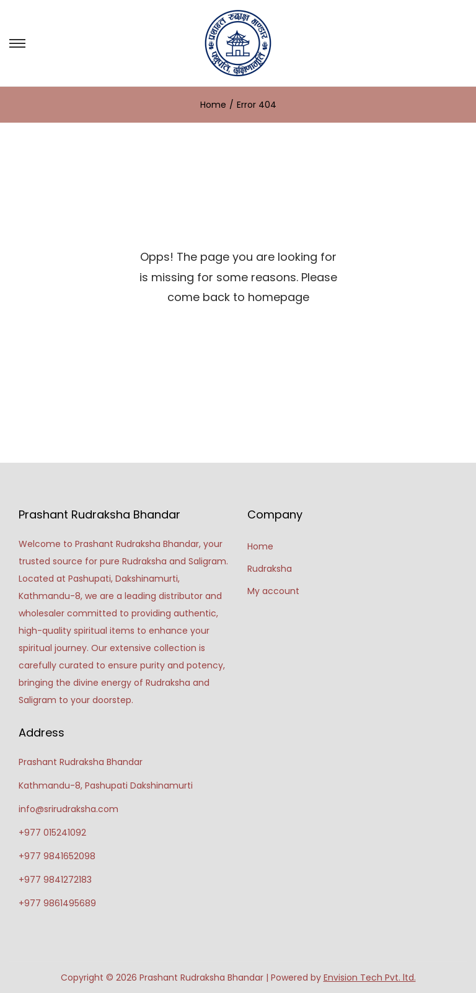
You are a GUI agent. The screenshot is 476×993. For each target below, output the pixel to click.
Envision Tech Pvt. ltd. (370, 977)
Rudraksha (269, 568)
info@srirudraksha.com (68, 809)
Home (213, 104)
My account (273, 591)
